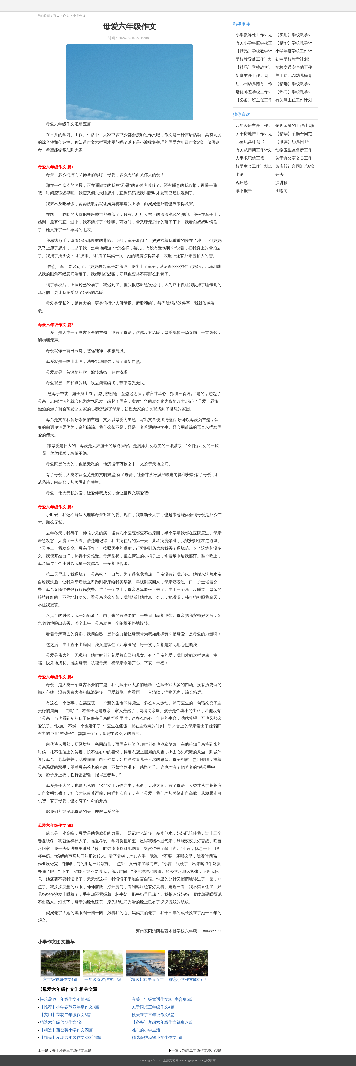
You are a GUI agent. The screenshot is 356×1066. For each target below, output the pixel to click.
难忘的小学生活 (146, 1030)
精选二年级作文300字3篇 (202, 1050)
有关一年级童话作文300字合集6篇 (162, 999)
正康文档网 (170, 1060)
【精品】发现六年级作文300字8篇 (70, 1037)
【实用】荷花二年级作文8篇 (65, 1014)
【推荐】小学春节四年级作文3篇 (69, 1007)
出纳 (240, 174)
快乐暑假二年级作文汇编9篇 (65, 999)
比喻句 (281, 191)
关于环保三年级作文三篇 (71, 1050)
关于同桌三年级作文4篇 (153, 1007)
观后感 (242, 182)
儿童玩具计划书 (250, 142)
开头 (279, 174)
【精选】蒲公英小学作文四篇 (66, 1030)
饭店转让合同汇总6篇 (294, 166)
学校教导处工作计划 (254, 59)
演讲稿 (281, 182)
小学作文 (79, 15)
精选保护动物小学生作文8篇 (157, 1037)
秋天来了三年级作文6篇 (153, 1014)
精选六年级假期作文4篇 (61, 1022)
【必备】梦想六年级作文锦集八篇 (162, 1022)
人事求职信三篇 (250, 158)
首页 (56, 15)
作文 (66, 15)
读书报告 (244, 191)
